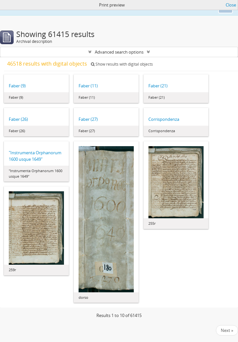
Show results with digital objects (122, 64)
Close (231, 5)
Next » (227, 330)
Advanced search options (119, 52)
